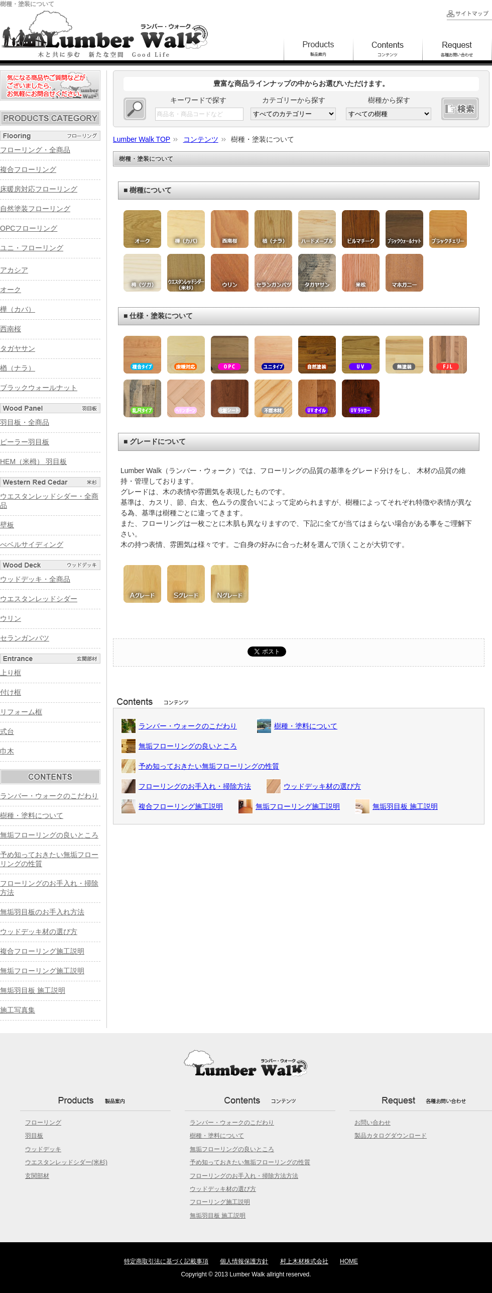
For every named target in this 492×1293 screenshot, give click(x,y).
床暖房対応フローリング (38, 189)
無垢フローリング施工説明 (298, 806)
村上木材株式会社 (304, 1261)
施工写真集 (17, 1010)
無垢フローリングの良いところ (188, 746)
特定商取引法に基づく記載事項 (166, 1261)
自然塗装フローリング (35, 209)
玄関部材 (37, 1175)
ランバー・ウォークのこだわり (188, 726)
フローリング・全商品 (35, 150)
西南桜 (10, 329)
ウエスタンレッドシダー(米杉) (66, 1162)
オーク (10, 290)
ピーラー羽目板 (24, 442)
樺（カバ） (17, 309)
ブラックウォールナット (38, 388)
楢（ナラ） (17, 368)
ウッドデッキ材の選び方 (322, 786)
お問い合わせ (372, 1122)
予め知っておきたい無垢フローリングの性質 (209, 766)
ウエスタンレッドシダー (38, 599)
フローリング (43, 1122)
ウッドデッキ (43, 1149)
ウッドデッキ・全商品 (35, 579)
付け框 (10, 692)
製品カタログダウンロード (390, 1135)
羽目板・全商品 (24, 422)
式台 (7, 731)
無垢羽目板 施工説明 (405, 806)
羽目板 (34, 1135)
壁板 (7, 525)
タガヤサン (17, 348)
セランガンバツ (24, 638)
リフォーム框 (21, 712)
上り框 (10, 673)
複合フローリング (28, 169)
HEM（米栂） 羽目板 (33, 461)
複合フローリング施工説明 (181, 806)
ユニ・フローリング (31, 248)
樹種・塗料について (305, 726)
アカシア (14, 270)
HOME (349, 1261)
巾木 (7, 751)
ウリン (10, 618)
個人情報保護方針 (244, 1261)
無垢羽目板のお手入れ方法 (42, 912)
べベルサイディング (31, 544)
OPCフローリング (28, 228)
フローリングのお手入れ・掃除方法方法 (244, 1175)
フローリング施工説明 (220, 1202)
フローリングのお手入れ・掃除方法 (195, 786)
